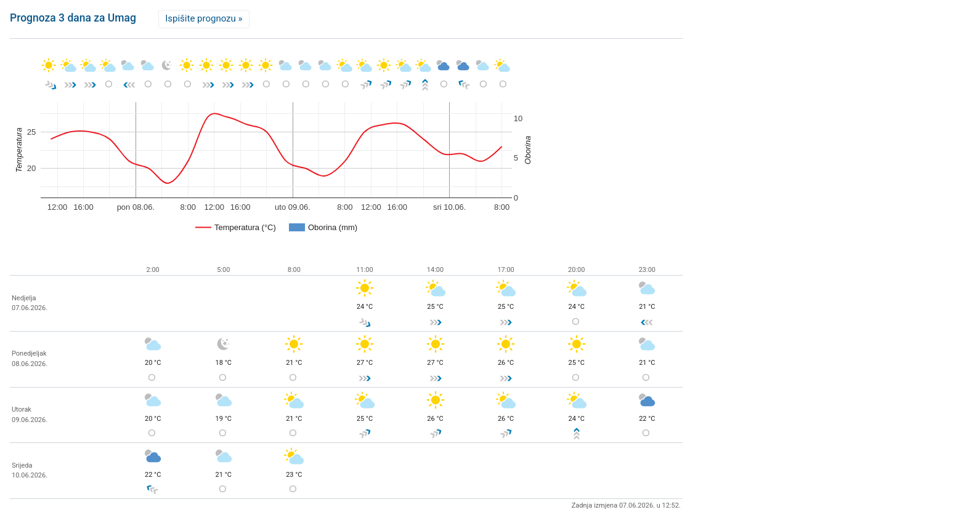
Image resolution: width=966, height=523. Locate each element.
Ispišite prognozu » (203, 18)
